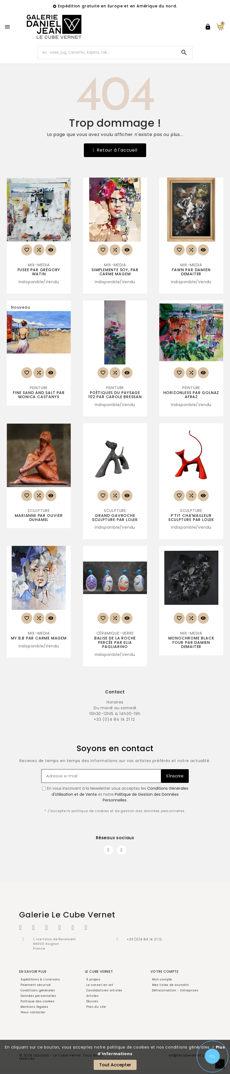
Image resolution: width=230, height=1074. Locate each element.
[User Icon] (208, 27)
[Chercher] (107, 52)
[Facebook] (108, 850)
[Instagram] (121, 850)
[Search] (184, 52)
